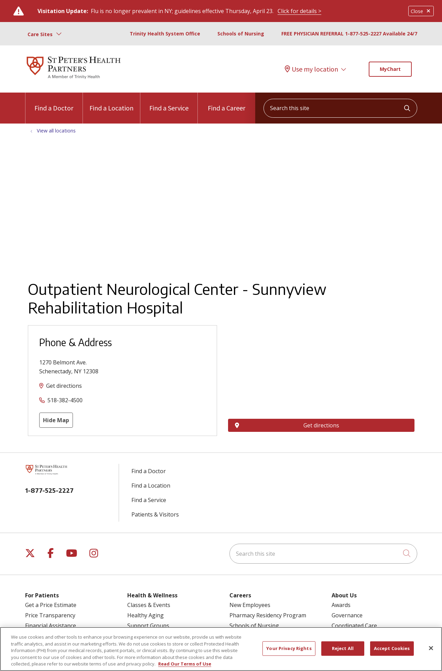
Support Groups (148, 625)
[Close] (431, 648)
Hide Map (56, 420)
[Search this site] (340, 108)
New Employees (249, 605)
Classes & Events (148, 605)
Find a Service (169, 102)
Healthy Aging (145, 615)
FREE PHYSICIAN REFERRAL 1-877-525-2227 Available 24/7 (349, 33)
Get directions (64, 386)
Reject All (343, 648)
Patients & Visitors (155, 514)
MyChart (390, 69)
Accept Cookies (392, 648)
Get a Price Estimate (50, 605)
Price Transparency (50, 615)
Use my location (311, 69)
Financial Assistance (50, 625)
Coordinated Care (354, 625)
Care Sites (40, 34)
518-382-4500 (65, 400)
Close (421, 11)
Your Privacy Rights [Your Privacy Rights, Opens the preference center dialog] (288, 648)
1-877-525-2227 (49, 490)
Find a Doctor (53, 102)
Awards (341, 605)
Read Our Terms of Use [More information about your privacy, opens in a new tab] (184, 664)
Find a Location (111, 102)
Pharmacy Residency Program (267, 615)
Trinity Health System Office (165, 33)
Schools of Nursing (240, 33)
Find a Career (226, 102)
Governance (347, 615)
